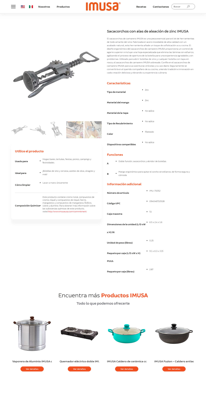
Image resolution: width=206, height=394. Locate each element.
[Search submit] (188, 6)
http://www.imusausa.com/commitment (67, 211)
